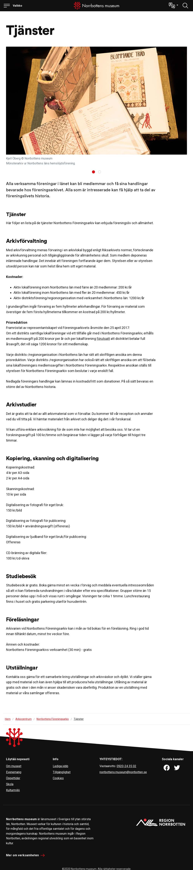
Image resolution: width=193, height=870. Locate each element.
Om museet (13, 766)
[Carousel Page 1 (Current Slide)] (93, 172)
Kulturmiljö (13, 790)
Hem (8, 718)
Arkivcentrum (23, 718)
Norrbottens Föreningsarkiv (53, 718)
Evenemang (13, 772)
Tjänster (79, 718)
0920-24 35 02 (126, 766)
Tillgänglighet (61, 772)
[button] (173, 5)
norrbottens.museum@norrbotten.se (123, 772)
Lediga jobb (60, 766)
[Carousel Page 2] (99, 172)
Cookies (58, 778)
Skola (9, 784)
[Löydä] (185, 5)
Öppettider (13, 778)
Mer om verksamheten (22, 855)
